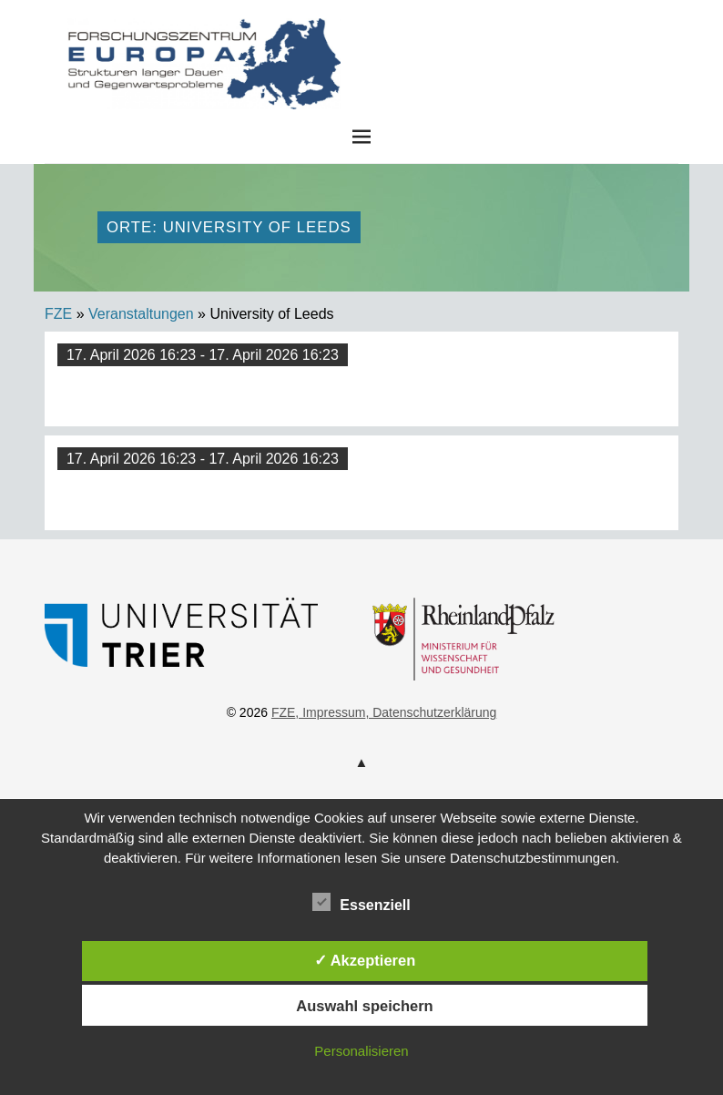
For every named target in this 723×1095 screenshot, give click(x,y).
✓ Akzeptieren (365, 960)
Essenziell (361, 902)
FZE (498, 36)
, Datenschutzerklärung (430, 712)
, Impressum (330, 712)
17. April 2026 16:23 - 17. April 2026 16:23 (202, 355)
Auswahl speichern (364, 1006)
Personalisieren (361, 1051)
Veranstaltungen (141, 314)
